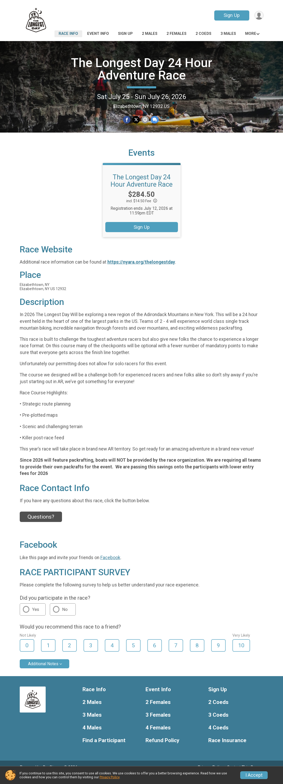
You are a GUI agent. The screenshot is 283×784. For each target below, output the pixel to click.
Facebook (110, 564)
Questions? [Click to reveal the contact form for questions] (40, 524)
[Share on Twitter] (136, 120)
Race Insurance (227, 748)
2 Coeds (203, 33)
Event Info (98, 33)
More (250, 33)
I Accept (254, 775)
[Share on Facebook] (127, 120)
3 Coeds (218, 722)
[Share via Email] (145, 120)
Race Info (68, 33)
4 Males (92, 735)
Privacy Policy (109, 777)
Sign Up (231, 15)
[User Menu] (259, 15)
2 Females (177, 33)
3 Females (158, 722)
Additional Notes (43, 671)
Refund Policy (162, 748)
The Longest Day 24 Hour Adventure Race (141, 69)
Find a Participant (104, 748)
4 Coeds (218, 735)
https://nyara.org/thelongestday (141, 269)
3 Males (228, 33)
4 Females (158, 735)
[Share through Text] (154, 120)
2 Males (149, 33)
